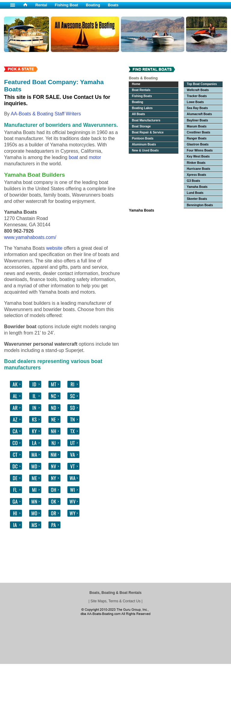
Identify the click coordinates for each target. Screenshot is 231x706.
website (54, 248)
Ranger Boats (197, 138)
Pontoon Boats (142, 138)
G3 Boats (193, 180)
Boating (93, 5)
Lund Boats (195, 192)
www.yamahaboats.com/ (30, 237)
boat (73, 157)
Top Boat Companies (202, 84)
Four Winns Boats (200, 150)
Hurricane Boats (198, 168)
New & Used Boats (145, 150)
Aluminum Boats (144, 144)
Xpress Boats (196, 174)
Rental (41, 5)
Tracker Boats (197, 96)
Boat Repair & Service (147, 132)
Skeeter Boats (197, 198)
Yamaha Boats (197, 186)
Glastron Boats (197, 144)
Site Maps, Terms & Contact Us (116, 601)
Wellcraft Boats (198, 90)
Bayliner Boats (197, 120)
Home (136, 84)
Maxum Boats (197, 126)
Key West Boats (198, 156)
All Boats (138, 114)
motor (95, 157)
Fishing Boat (66, 5)
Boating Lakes (142, 108)
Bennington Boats (200, 205)
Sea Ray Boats (197, 108)
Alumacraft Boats (199, 114)
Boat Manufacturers (146, 120)
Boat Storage (141, 126)
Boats (113, 5)
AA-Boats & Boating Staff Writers (46, 113)
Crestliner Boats (198, 132)
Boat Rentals (141, 90)
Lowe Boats (195, 102)
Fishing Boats (142, 96)
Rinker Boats (196, 162)
